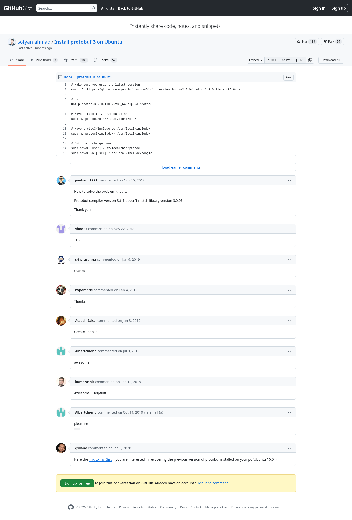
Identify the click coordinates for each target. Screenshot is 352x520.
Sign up (339, 8)
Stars (76, 60)
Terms (111, 507)
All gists (107, 8)
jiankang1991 (86, 180)
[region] (176, 119)
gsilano (81, 448)
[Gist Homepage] (18, 8)
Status (152, 507)
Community (168, 507)
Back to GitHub (130, 8)
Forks (105, 60)
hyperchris (84, 290)
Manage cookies (216, 507)
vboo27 (81, 228)
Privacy (124, 507)
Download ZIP (331, 60)
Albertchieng (86, 351)
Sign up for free (77, 483)
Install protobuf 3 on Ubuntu (88, 41)
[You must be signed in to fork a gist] (332, 41)
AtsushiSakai (85, 320)
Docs (183, 507)
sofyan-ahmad (34, 41)
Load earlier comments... (182, 167)
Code (17, 60)
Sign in (319, 8)
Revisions (44, 60)
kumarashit (84, 381)
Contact (196, 507)
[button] (310, 60)
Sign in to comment (212, 483)
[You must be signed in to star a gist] (307, 41)
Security (138, 507)
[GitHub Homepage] (71, 507)
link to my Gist (100, 459)
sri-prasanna (85, 259)
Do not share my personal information (257, 507)
